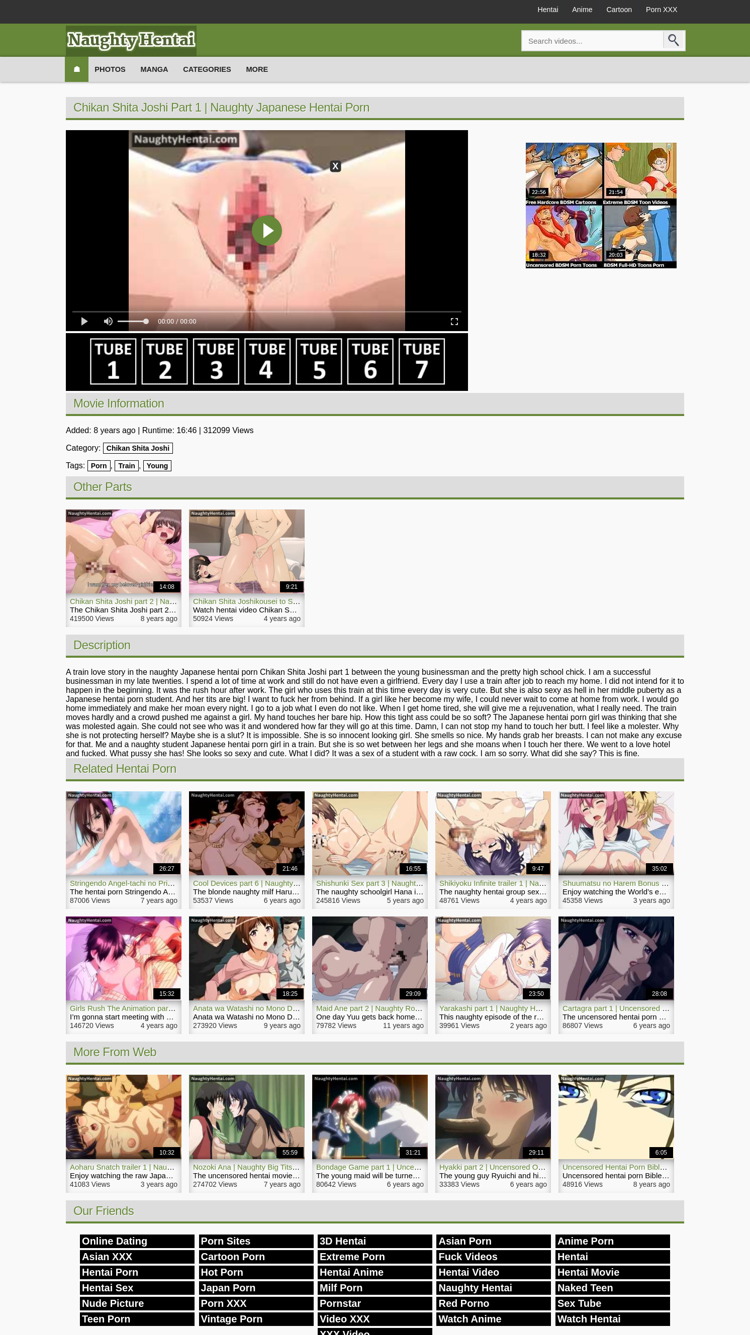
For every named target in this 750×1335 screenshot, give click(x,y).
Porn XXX (658, 11)
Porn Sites (226, 1241)
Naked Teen (585, 1287)
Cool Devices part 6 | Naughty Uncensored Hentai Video (287, 883)
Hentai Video (468, 1272)
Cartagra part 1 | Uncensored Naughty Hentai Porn (647, 1008)
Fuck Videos (467, 1256)
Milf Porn (341, 1287)
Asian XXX (107, 1256)
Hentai (527, 11)
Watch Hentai (589, 1318)
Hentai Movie (588, 1272)
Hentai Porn (110, 1272)
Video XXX (345, 1318)
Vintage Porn (232, 1318)
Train (126, 466)
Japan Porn (228, 1287)
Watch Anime (469, 1318)
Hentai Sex (107, 1287)
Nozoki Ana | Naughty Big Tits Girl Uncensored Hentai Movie (294, 1167)
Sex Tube (579, 1303)
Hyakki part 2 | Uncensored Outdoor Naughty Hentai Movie (537, 1167)
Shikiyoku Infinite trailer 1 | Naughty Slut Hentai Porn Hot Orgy (542, 883)
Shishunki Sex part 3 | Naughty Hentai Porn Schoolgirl (406, 883)
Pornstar (340, 1303)
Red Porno (463, 1303)
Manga (163, 69)
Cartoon (610, 11)
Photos (115, 69)
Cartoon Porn (233, 1256)
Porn (99, 466)
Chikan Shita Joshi (138, 448)
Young (157, 466)
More (274, 69)
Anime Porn (585, 1241)
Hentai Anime (352, 1272)
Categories (220, 69)
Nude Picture (113, 1303)
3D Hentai (343, 1241)
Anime (567, 11)
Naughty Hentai (475, 1287)
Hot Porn (222, 1272)
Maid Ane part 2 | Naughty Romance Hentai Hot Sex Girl (410, 1008)
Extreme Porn (352, 1256)
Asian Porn (465, 1241)
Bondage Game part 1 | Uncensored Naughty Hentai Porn (412, 1167)
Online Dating (114, 1241)
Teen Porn (106, 1318)
